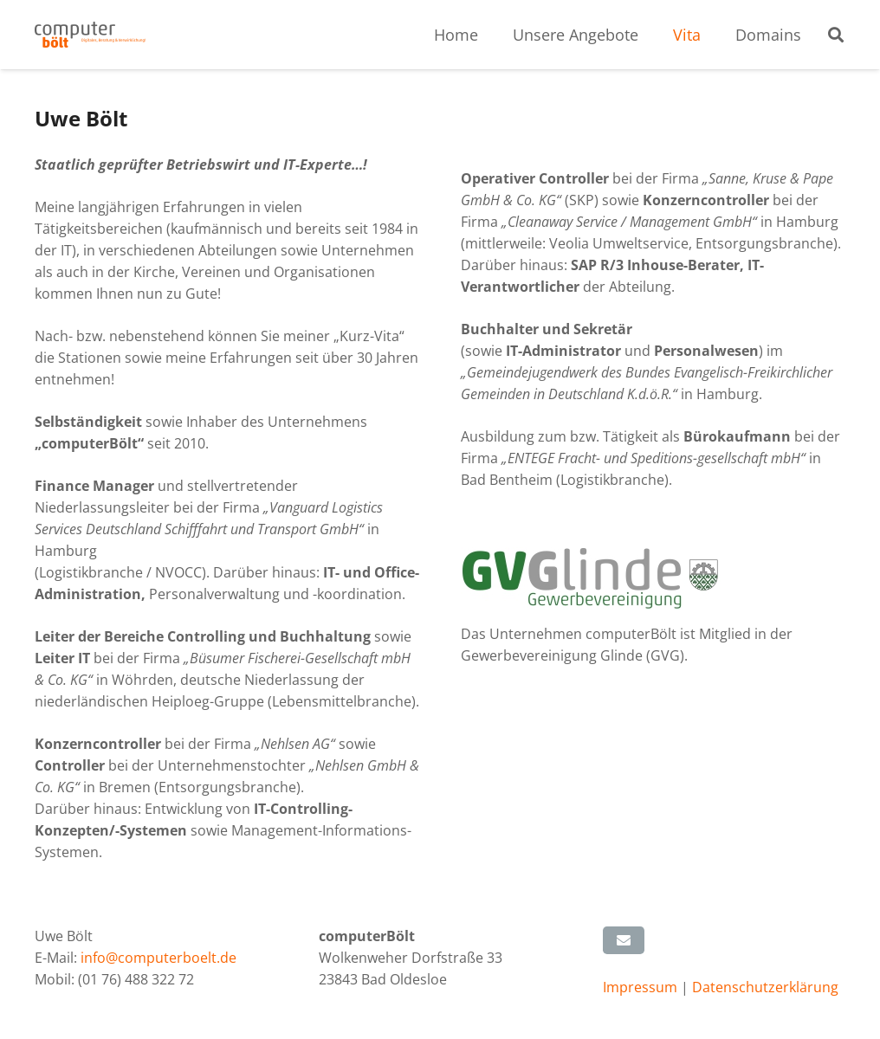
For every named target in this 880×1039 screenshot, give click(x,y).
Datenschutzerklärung (765, 987)
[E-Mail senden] (623, 940)
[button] (836, 35)
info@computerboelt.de (158, 957)
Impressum (642, 987)
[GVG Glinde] (653, 578)
